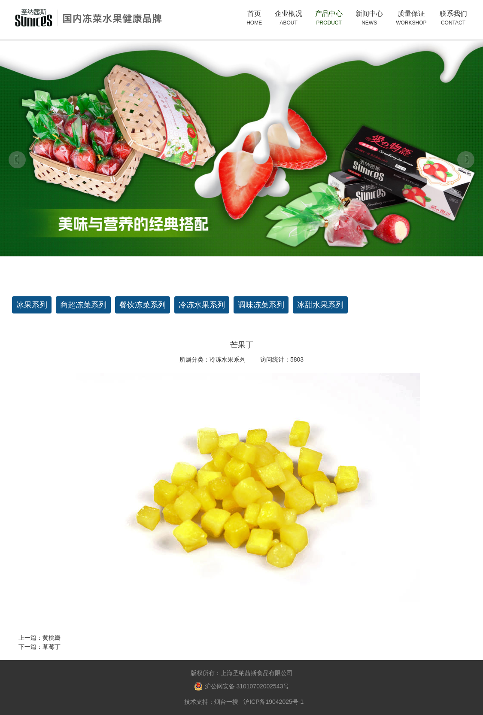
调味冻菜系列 (261, 305)
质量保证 (411, 18)
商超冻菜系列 (83, 305)
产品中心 (329, 22)
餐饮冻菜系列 (142, 305)
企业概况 (288, 22)
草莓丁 (52, 646)
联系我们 (453, 18)
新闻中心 (369, 18)
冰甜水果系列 (320, 305)
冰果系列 (31, 305)
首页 (254, 18)
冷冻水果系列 (202, 305)
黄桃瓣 (52, 637)
